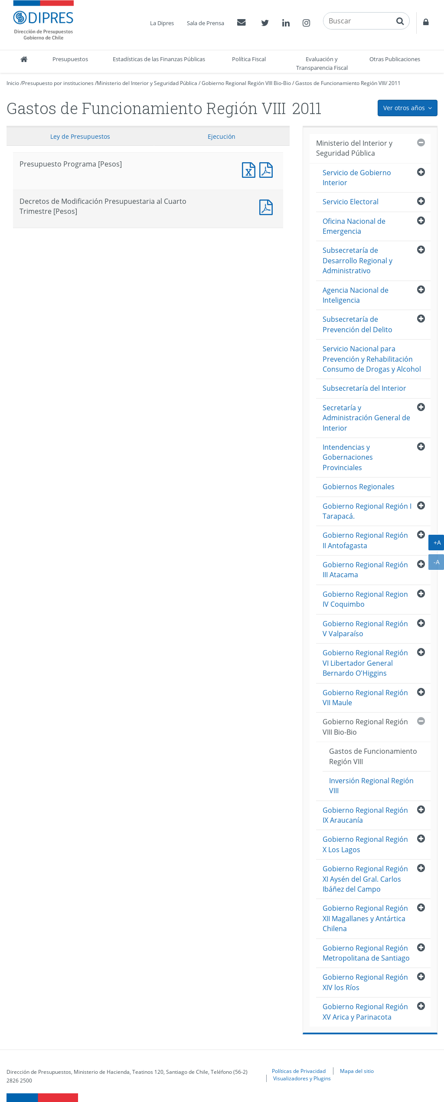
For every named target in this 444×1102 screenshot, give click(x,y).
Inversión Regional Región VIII (371, 785)
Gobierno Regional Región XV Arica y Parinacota (365, 1011)
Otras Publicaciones (394, 59)
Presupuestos (70, 59)
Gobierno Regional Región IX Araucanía (365, 815)
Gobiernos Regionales (359, 486)
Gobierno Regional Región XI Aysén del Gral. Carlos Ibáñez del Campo (365, 879)
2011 (394, 83)
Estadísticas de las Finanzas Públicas (159, 59)
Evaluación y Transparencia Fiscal (322, 63)
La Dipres (162, 23)
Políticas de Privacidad (299, 1070)
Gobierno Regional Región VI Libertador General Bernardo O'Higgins (365, 663)
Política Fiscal (249, 59)
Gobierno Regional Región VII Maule (365, 697)
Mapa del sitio (357, 1070)
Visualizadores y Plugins (302, 1078)
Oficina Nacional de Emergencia (354, 226)
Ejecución (221, 136)
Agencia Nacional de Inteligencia (355, 295)
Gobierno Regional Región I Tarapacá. (367, 511)
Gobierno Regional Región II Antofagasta (365, 540)
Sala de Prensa (205, 23)
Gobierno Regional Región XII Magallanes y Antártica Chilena (365, 918)
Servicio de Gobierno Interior (357, 177)
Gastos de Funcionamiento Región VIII (340, 83)
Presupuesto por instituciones (58, 83)
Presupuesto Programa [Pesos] (250, 169)
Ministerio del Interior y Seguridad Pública (147, 83)
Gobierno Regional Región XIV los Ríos (365, 982)
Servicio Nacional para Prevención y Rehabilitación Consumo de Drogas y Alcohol (372, 359)
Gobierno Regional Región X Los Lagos (365, 844)
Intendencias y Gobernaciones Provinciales (348, 457)
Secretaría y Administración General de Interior (366, 418)
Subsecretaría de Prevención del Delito (357, 324)
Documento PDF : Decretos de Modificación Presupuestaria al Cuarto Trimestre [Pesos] (268, 206)
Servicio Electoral (351, 201)
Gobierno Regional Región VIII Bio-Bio (246, 83)
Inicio (13, 83)
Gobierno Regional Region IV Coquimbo (365, 599)
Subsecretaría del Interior (364, 388)
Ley (80, 136)
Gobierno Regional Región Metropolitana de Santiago (366, 953)
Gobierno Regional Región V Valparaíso (365, 628)
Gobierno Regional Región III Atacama (365, 569)
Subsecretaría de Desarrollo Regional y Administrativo (357, 260)
